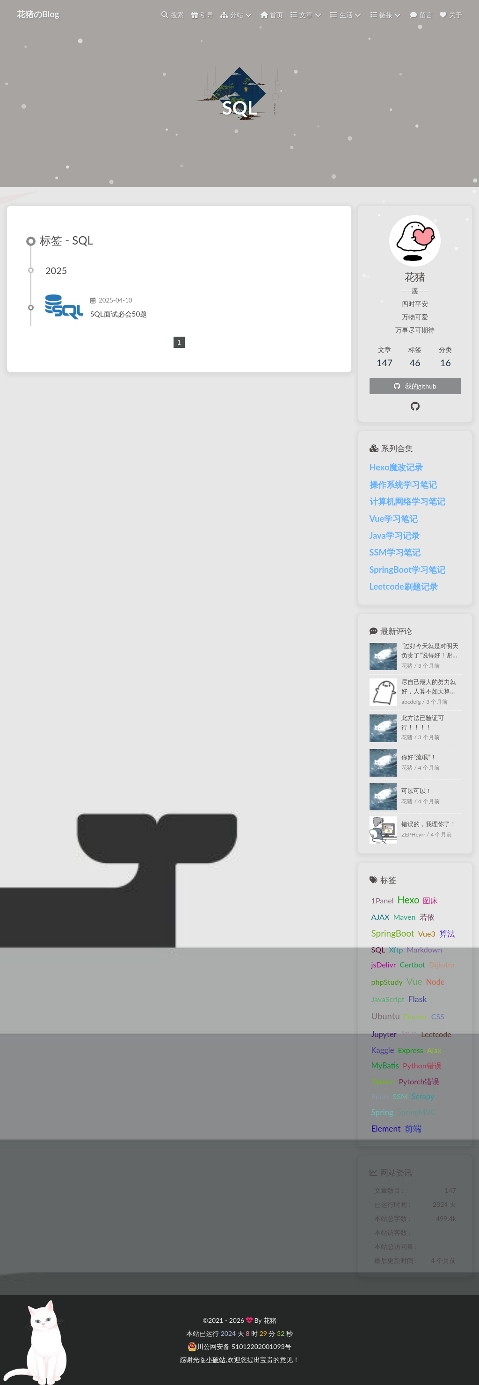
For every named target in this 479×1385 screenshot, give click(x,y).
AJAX (380, 916)
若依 (427, 916)
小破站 (215, 1359)
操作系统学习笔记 (403, 484)
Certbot (412, 964)
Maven (404, 916)
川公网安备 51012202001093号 (239, 1346)
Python (383, 1081)
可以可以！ (416, 790)
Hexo (409, 899)
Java (409, 1033)
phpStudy (387, 981)
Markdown (424, 949)
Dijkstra (441, 964)
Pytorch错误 (419, 1081)
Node (435, 982)
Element (386, 1128)
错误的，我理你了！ (428, 824)
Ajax (434, 1050)
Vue (414, 981)
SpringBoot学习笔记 (408, 569)
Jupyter (384, 1034)
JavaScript (388, 999)
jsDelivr (383, 964)
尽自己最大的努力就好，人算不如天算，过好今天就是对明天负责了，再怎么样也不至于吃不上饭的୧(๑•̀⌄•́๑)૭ (430, 687)
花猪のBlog (38, 14)
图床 (430, 900)
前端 (413, 1128)
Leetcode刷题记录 (404, 586)
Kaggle (382, 1050)
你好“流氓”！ (418, 757)
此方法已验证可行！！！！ (422, 722)
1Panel (382, 900)
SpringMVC (416, 1112)
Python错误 (422, 1065)
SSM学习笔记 (395, 552)
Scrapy (423, 1096)
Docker (416, 1016)
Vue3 (426, 933)
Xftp (396, 949)
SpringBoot (392, 933)
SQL (378, 949)
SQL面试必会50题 (118, 314)
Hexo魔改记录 (396, 467)
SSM (399, 1096)
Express (410, 1050)
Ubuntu (385, 1016)
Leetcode (436, 1034)
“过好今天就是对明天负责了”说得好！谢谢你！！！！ (429, 651)
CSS (437, 1016)
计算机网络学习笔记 (407, 501)
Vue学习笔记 (394, 518)
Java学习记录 (395, 535)
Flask (417, 999)
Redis (380, 1096)
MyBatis (385, 1065)
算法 (447, 933)
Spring (382, 1112)
